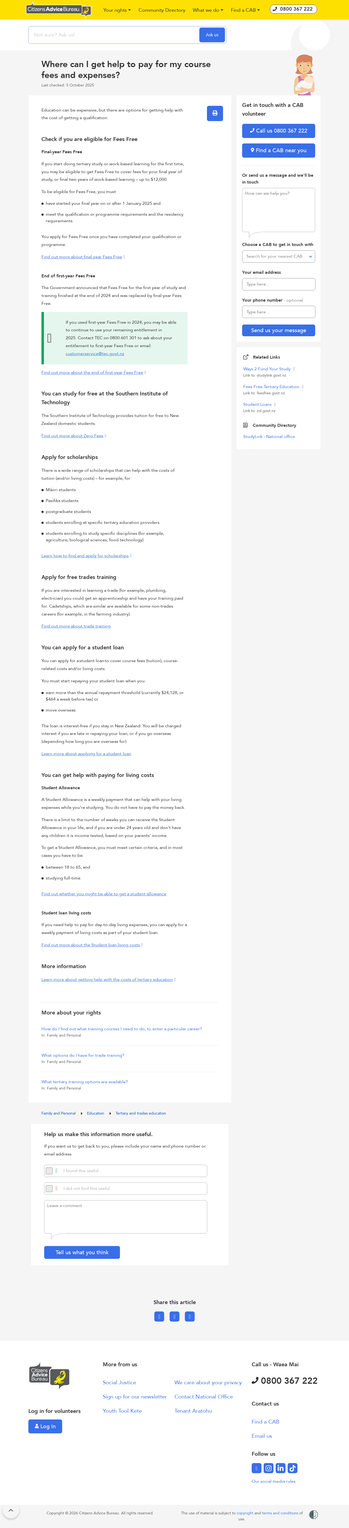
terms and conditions (280, 1513)
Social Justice (119, 1382)
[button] (117, 10)
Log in (45, 1426)
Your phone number (272, 300)
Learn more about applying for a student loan (86, 754)
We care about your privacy (208, 1382)
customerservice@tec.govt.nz (95, 354)
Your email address (261, 272)
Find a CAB (265, 1421)
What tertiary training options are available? (84, 1082)
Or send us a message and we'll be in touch (277, 178)
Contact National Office (203, 1396)
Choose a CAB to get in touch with (277, 245)
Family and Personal (59, 1113)
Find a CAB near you (278, 150)
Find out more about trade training (76, 626)
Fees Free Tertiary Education (271, 387)
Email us (262, 1436)
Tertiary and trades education (141, 1113)
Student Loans (258, 404)
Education (96, 1113)
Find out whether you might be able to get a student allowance (103, 894)
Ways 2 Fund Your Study (267, 369)
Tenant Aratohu (193, 1411)
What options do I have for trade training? (82, 1055)
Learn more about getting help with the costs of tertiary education (107, 980)
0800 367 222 (285, 1381)
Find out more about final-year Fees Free (81, 257)
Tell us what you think (82, 1252)
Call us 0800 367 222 (278, 130)
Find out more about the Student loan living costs (90, 945)
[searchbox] (114, 35)
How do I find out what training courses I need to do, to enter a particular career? (121, 1029)
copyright (245, 1513)
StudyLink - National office (269, 437)
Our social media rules (274, 1481)
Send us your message (278, 330)
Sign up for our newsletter (135, 1396)
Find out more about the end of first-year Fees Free (92, 373)
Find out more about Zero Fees (72, 436)
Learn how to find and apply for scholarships (85, 556)
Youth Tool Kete (122, 1411)
